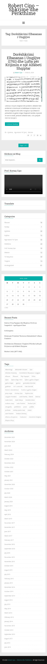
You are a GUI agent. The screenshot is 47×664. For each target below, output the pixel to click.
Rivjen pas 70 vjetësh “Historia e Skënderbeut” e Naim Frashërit (23, 337)
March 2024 (8, 450)
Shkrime (30, 132)
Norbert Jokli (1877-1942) (13, 351)
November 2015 (9, 561)
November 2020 (9, 484)
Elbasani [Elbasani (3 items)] (15, 376)
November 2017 (9, 527)
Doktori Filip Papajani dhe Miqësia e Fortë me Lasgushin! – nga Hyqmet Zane (20, 324)
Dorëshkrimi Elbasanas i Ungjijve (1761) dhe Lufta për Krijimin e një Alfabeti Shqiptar (23, 61)
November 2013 (9, 626)
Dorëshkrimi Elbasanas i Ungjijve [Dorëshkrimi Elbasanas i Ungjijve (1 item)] (29, 373)
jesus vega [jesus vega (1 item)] (8, 393)
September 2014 (9, 596)
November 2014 (9, 587)
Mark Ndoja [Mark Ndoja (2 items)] (19, 400)
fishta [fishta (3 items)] (33, 376)
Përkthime (7, 244)
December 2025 (9, 437)
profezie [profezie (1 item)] (7, 410)
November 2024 (9, 442)
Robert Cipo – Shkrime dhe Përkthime (23, 9)
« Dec (6, 308)
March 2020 (8, 497)
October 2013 (8, 630)
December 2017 (9, 523)
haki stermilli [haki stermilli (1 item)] (29, 386)
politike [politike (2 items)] (31, 407)
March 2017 (8, 536)
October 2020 (8, 489)
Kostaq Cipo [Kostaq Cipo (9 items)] (18, 393)
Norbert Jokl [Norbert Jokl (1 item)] (31, 403)
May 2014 (7, 609)
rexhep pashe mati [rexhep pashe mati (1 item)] (19, 410)
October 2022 (8, 467)
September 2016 (9, 549)
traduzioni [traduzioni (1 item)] (23, 417)
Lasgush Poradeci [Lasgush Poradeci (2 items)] (11, 397)
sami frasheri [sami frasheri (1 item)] (9, 414)
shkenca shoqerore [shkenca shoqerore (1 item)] (11, 417)
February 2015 (9, 579)
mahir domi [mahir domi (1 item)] (9, 400)
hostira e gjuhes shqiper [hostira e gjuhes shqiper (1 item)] (29, 390)
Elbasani (7, 222)
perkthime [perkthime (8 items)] (17, 407)
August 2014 (8, 600)
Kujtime (6, 235)
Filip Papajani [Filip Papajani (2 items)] (25, 376)
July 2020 (7, 493)
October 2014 (8, 591)
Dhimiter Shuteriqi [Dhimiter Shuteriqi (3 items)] (11, 373)
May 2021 (7, 476)
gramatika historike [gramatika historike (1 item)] (29, 383)
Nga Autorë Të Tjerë (20, 132)
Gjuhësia (10, 132)
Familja (6, 227)
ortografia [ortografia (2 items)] (8, 407)
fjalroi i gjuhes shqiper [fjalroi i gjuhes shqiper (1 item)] (32, 380)
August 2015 (8, 570)
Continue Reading (12, 124)
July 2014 (7, 604)
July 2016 (7, 553)
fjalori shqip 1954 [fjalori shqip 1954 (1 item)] (16, 380)
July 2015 (7, 574)
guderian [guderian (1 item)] (8, 386)
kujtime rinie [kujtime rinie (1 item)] (29, 393)
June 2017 (7, 531)
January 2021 (8, 480)
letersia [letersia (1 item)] (37, 397)
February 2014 (9, 617)
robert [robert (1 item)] (30, 410)
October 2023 (8, 459)
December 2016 (9, 544)
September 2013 (9, 634)
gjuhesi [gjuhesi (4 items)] (18, 383)
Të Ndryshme (8, 257)
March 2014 (8, 613)
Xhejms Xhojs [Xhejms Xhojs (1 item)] (9, 420)
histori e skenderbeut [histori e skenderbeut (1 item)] (12, 390)
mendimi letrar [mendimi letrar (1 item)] (30, 400)
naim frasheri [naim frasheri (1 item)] (21, 403)
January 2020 (8, 501)
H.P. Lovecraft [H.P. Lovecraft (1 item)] (17, 386)
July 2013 (7, 643)
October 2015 (8, 566)
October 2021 (8, 471)
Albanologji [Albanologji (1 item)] (8, 369)
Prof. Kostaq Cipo (10, 248)
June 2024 (7, 446)
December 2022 (9, 463)
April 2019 (7, 514)
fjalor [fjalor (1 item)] (7, 380)
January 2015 (8, 583)
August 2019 (8, 506)
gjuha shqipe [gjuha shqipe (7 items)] (9, 383)
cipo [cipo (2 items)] (31, 369)
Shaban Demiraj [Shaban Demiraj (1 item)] (21, 414)
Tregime (7, 261)
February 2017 (9, 540)
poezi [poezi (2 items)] (25, 407)
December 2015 (9, 557)
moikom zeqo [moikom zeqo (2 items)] (9, 403)
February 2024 (9, 454)
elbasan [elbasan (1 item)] (7, 376)
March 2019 (8, 519)
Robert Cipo (18, 73)
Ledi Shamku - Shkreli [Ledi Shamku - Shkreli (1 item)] (26, 397)
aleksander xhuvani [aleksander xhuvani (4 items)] (21, 369)
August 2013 (8, 638)
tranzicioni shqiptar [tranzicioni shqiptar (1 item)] (35, 417)
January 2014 (8, 621)
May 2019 (7, 510)
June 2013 (7, 647)
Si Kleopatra (8, 331)
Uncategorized (9, 265)
